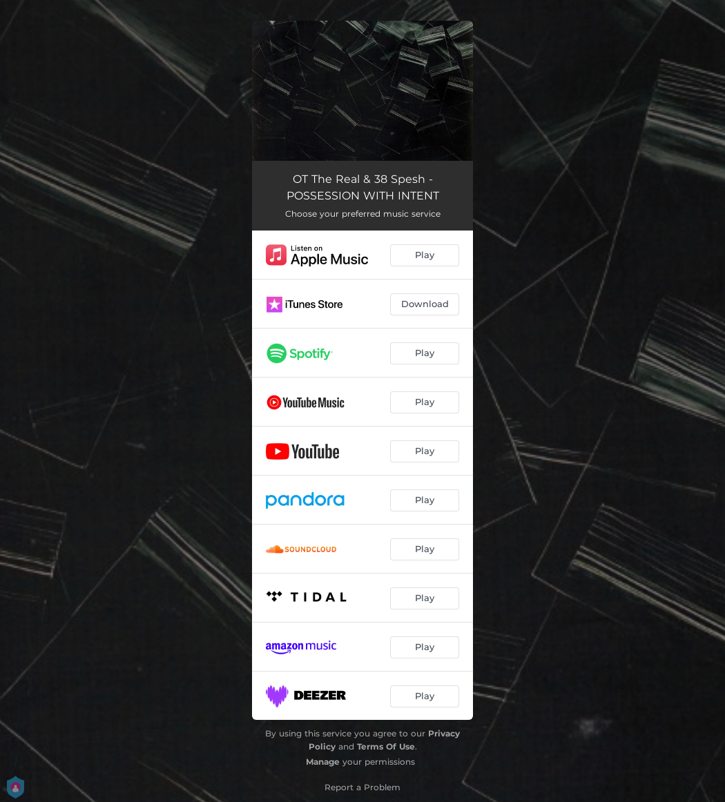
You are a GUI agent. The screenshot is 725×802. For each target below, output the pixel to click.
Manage (323, 761)
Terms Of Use (386, 746)
